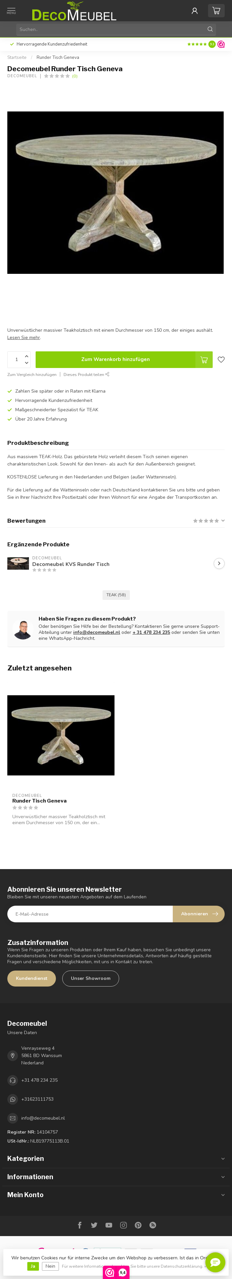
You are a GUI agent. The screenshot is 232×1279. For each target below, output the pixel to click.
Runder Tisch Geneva (58, 58)
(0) (75, 76)
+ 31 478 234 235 (151, 632)
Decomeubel (22, 76)
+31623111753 (37, 1099)
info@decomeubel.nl (96, 632)
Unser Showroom (91, 978)
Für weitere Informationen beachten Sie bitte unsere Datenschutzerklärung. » (134, 1266)
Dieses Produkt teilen (87, 374)
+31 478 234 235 (39, 1080)
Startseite (17, 58)
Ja (33, 1266)
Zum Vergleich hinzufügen (32, 374)
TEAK (116, 595)
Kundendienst (31, 978)
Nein (50, 1266)
